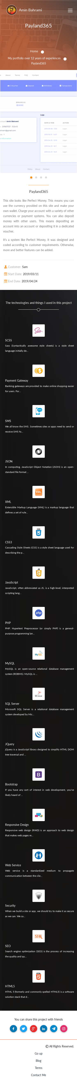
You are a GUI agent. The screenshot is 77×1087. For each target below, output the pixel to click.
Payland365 (38, 25)
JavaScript (11, 582)
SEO (8, 946)
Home (34, 51)
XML (8, 501)
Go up (39, 1053)
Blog (38, 1060)
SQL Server (12, 703)
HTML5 (10, 986)
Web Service (13, 865)
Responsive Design (17, 824)
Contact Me (38, 1075)
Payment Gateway (16, 380)
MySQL (10, 663)
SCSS (8, 340)
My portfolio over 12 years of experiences (34, 58)
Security (10, 905)
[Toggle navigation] (70, 11)
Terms (38, 1068)
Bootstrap (11, 784)
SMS (8, 421)
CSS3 (8, 542)
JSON (9, 461)
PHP (8, 623)
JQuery (9, 744)
